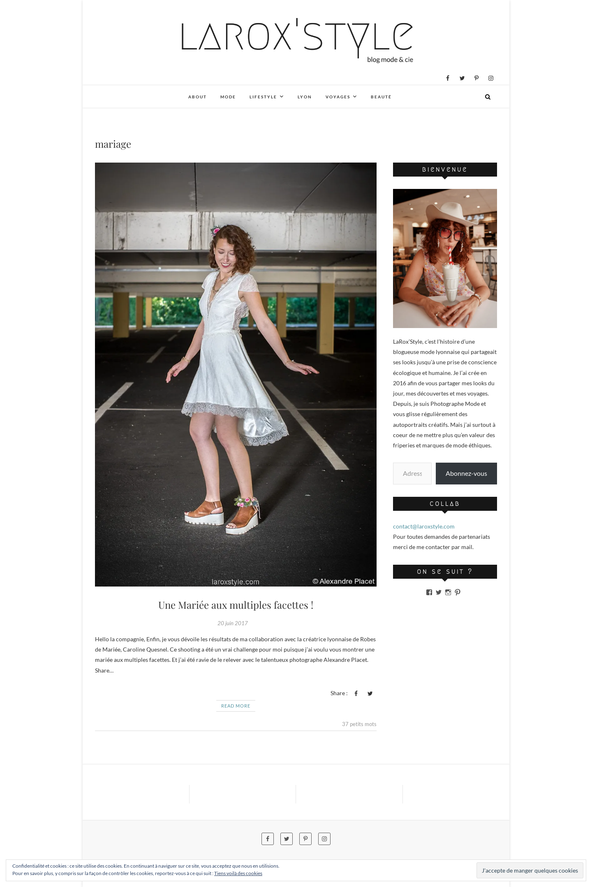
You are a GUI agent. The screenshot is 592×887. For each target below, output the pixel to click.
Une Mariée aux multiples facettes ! (235, 604)
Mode (228, 96)
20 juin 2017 (232, 623)
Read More (235, 705)
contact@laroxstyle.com (424, 526)
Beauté (381, 96)
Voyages (338, 96)
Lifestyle (263, 96)
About (197, 96)
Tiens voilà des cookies (238, 873)
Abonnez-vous (466, 473)
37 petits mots (359, 724)
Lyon (305, 96)
